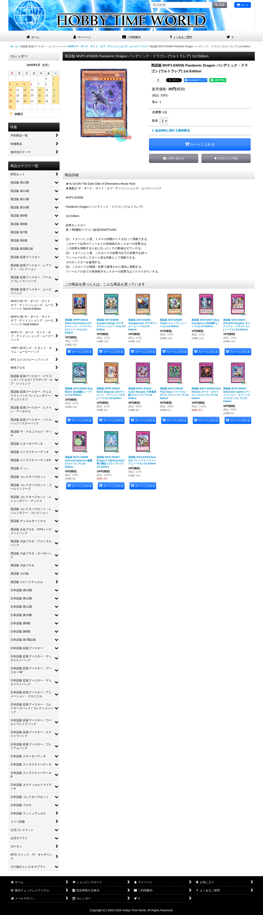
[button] (226, 158)
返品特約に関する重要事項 (171, 130)
